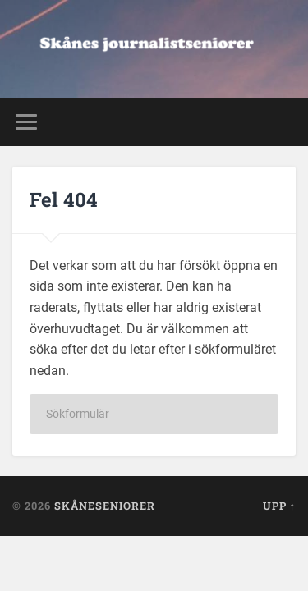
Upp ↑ (279, 505)
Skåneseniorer (104, 505)
